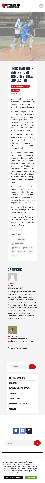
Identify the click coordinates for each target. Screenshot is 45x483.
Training (12, 393)
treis (30, 252)
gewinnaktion (17, 244)
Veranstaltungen (16, 404)
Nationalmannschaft (20, 86)
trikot (14, 256)
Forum (22, 195)
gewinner (15, 248)
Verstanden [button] (30, 477)
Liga (11, 383)
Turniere (13, 399)
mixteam (21, 252)
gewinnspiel (27, 248)
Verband (15, 90)
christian (21, 239)
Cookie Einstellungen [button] (13, 477)
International (15, 378)
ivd (13, 252)
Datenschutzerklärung (19, 473)
